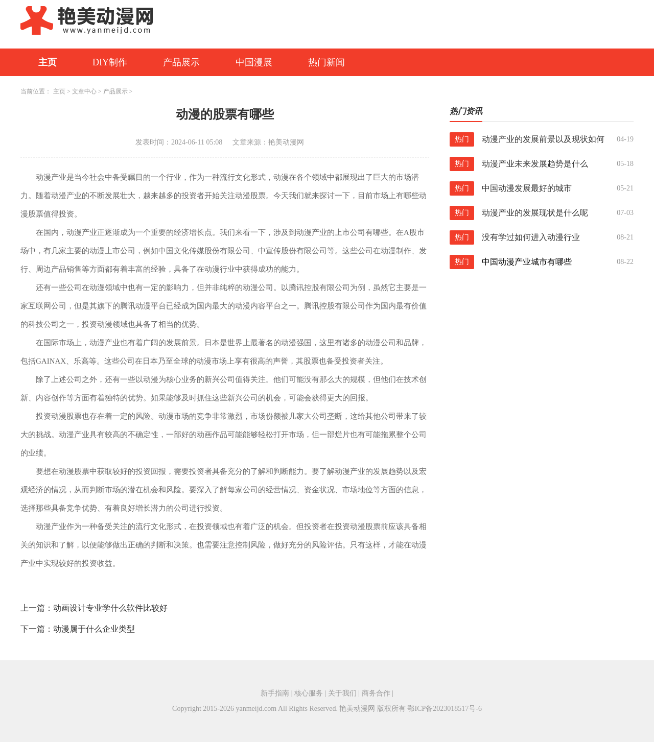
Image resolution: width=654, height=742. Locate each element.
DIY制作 (109, 62)
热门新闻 (326, 62)
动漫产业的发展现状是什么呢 (535, 212)
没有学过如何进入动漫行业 (531, 237)
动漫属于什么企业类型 (94, 629)
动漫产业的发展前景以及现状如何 (543, 139)
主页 (47, 62)
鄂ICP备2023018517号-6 (444, 708)
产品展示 (181, 62)
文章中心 (84, 91)
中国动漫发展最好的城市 (527, 188)
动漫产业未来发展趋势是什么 (535, 163)
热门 (462, 139)
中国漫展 (254, 62)
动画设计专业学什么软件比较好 (110, 608)
